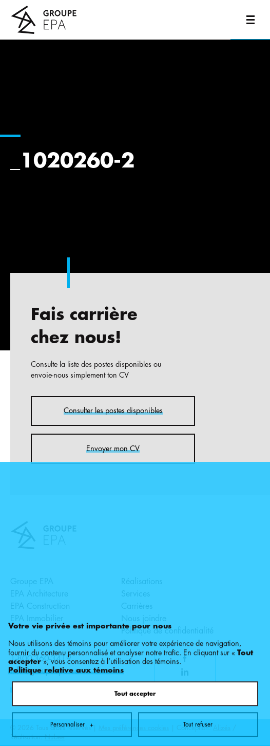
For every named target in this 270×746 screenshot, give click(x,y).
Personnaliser (71, 673)
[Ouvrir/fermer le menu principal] (250, 20)
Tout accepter (135, 642)
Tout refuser (198, 673)
